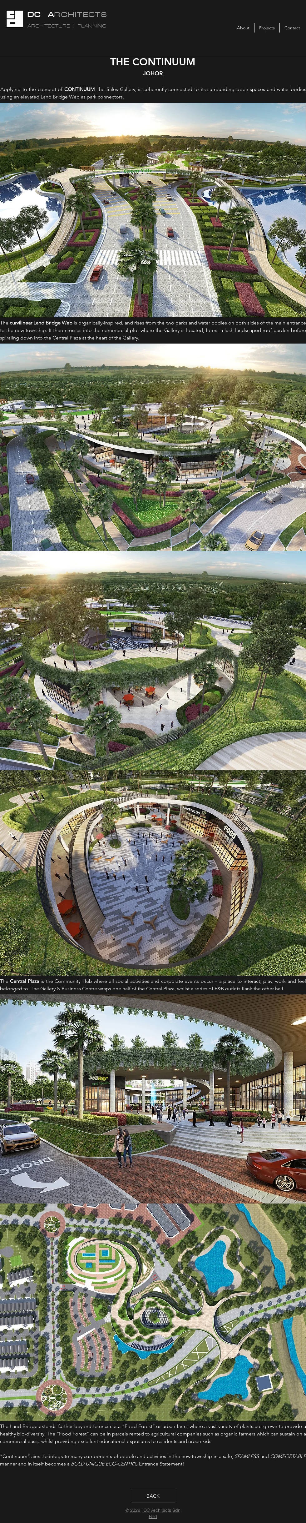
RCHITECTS (80, 14)
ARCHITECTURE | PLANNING (66, 26)
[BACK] (153, 1496)
